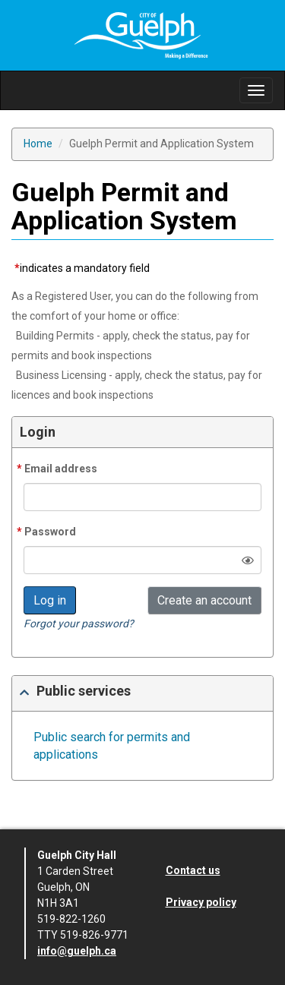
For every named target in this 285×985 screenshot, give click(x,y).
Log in (49, 600)
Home (38, 143)
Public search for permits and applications (111, 746)
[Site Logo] (142, 34)
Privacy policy (201, 902)
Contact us (193, 870)
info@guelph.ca (76, 951)
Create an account (204, 600)
